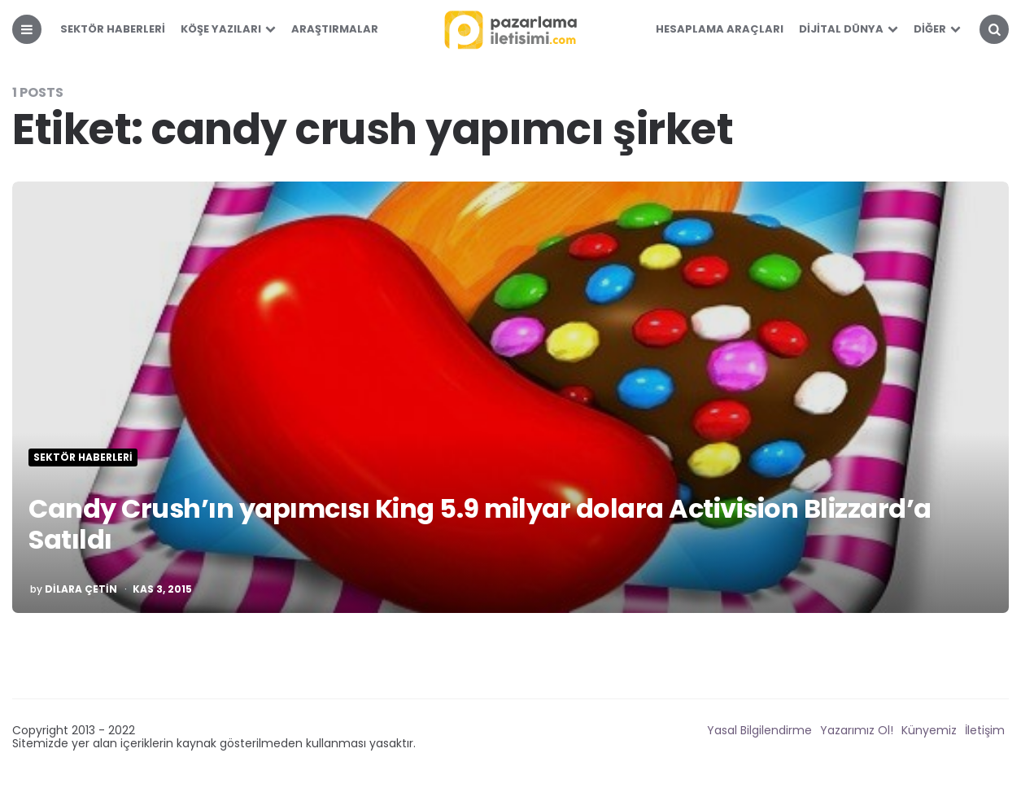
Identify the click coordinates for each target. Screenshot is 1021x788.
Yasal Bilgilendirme (759, 730)
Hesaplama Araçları (719, 29)
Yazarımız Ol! (856, 730)
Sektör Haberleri (112, 29)
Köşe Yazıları (221, 29)
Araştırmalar (334, 29)
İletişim (985, 730)
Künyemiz (929, 730)
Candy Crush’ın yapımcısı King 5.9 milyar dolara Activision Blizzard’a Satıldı (480, 524)
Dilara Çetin (81, 589)
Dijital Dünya (841, 29)
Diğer (930, 29)
